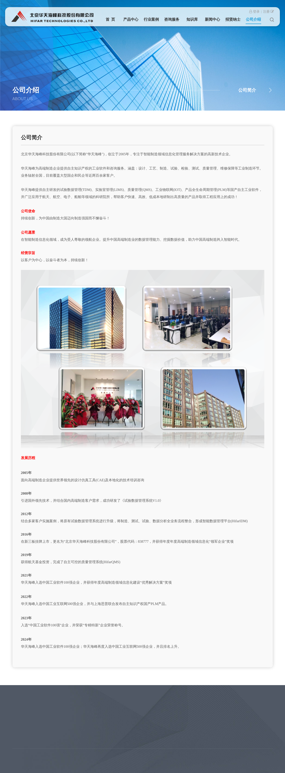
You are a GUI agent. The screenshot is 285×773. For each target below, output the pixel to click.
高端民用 (46, 712)
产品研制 (46, 706)
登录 (254, 11)
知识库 (192, 19)
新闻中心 (212, 19)
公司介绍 (253, 19)
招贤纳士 (233, 19)
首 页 (110, 19)
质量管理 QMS (18, 712)
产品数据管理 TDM (21, 718)
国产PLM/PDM (18, 731)
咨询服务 (171, 19)
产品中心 (130, 19)
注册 (268, 11)
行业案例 (151, 19)
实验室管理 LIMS (20, 706)
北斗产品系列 (17, 737)
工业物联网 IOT (19, 725)
